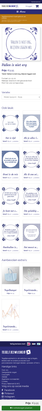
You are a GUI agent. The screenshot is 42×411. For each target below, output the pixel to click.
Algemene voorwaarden (10, 379)
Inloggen (29, 6)
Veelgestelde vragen (9, 372)
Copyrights (6, 375)
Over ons (5, 370)
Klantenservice (35, 2)
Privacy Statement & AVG (11, 384)
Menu (21, 11)
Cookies (5, 381)
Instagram (8, 396)
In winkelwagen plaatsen (21, 408)
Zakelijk (4, 377)
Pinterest (8, 393)
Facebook (8, 390)
